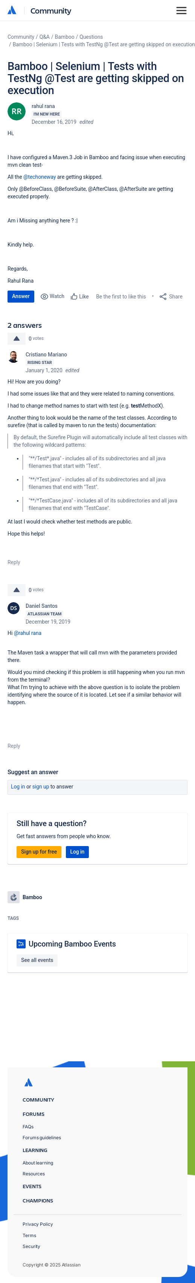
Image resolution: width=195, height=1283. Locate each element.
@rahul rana (27, 633)
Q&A (45, 37)
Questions (91, 37)
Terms (29, 1235)
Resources (34, 1173)
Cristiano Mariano (46, 355)
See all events (37, 960)
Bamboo (65, 37)
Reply (14, 562)
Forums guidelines (42, 1137)
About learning (38, 1163)
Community (51, 10)
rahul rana (43, 106)
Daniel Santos (42, 606)
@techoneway (39, 177)
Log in (18, 787)
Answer (21, 296)
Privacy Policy (38, 1224)
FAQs (28, 1126)
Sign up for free (39, 852)
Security (31, 1246)
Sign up (40, 787)
